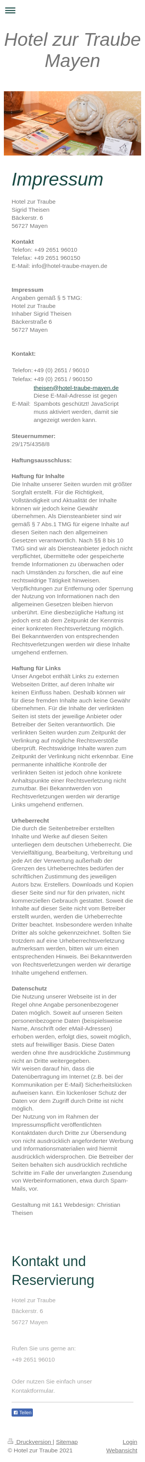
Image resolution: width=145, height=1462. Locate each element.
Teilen (22, 1412)
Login (130, 1442)
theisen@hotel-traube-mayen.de (76, 388)
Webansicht (121, 1450)
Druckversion (30, 1442)
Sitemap (67, 1442)
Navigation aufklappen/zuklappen (72, 10)
